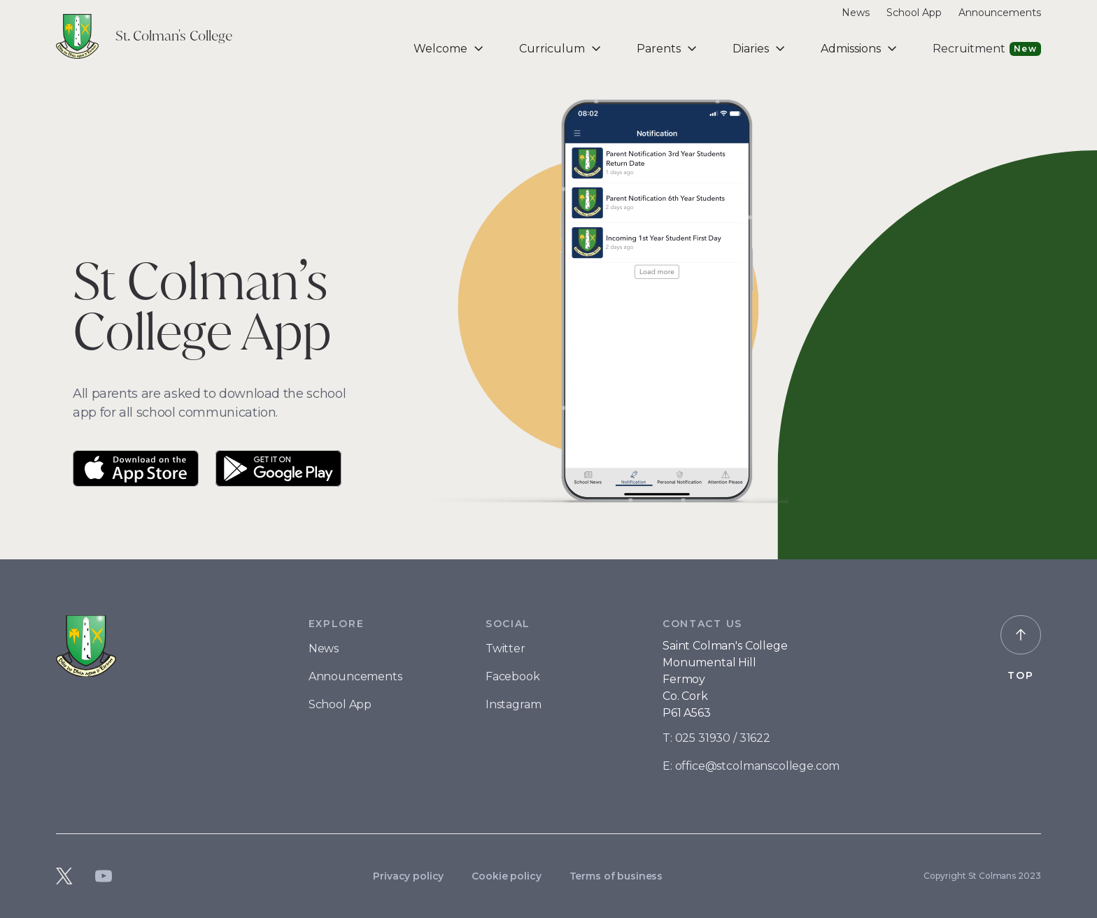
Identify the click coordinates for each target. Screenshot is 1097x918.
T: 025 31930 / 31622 (716, 738)
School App (340, 704)
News (324, 648)
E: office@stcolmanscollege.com (751, 766)
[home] (144, 36)
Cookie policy (506, 876)
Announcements (355, 676)
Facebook (513, 676)
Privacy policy (408, 876)
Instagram (514, 704)
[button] (449, 48)
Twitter (505, 648)
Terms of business (616, 876)
